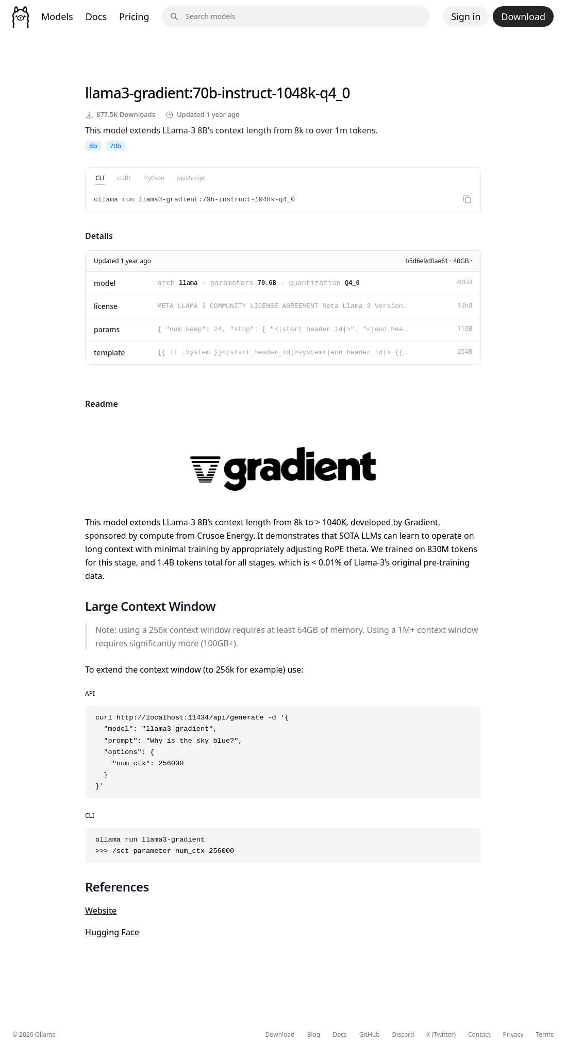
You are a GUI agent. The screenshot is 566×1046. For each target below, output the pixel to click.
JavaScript (191, 178)
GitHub (369, 1035)
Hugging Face (112, 932)
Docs (96, 16)
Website (100, 910)
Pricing (134, 16)
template (109, 352)
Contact (479, 1035)
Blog (314, 1035)
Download (523, 16)
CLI (100, 178)
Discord (403, 1035)
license (106, 306)
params (107, 329)
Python (154, 178)
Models (57, 16)
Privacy (513, 1035)
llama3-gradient (137, 92)
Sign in (465, 16)
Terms (545, 1035)
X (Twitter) (441, 1035)
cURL (124, 178)
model (104, 283)
